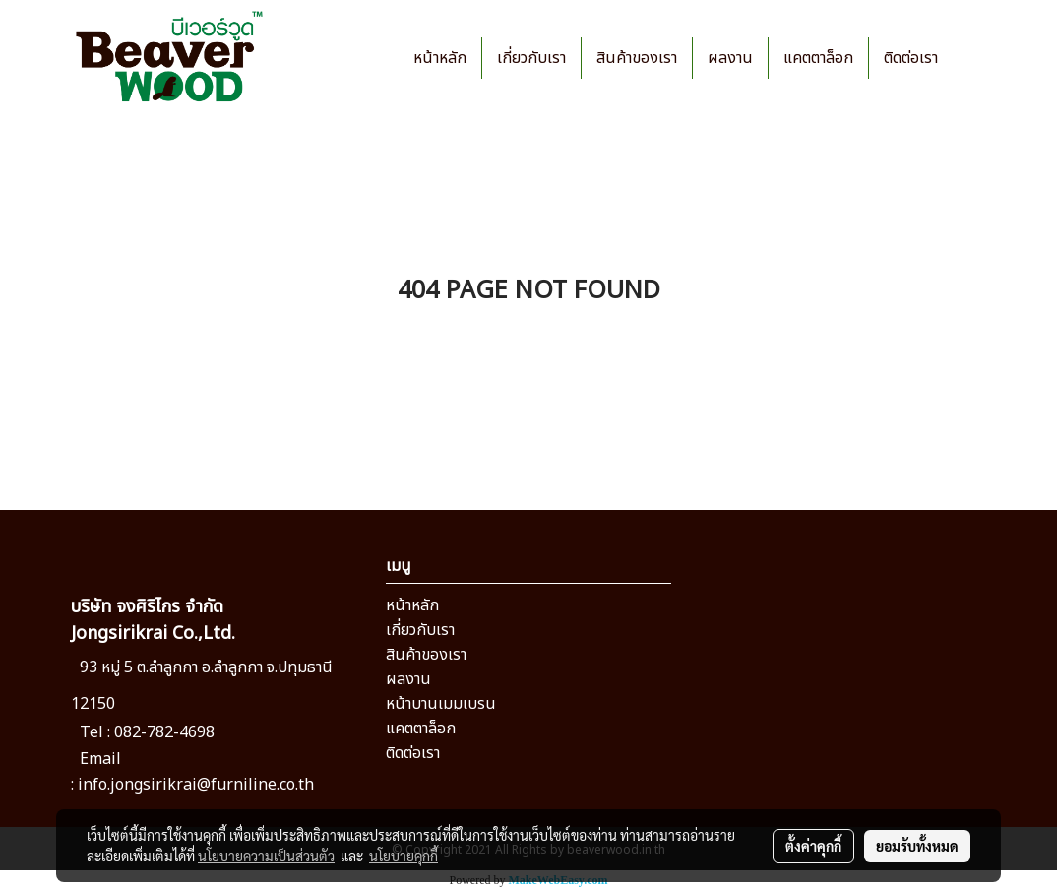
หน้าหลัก (439, 58)
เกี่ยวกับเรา (531, 58)
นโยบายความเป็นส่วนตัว (266, 855)
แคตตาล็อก (818, 58)
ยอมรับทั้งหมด (917, 846)
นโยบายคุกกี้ (403, 855)
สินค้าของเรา (636, 58)
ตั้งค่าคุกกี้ (813, 846)
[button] (970, 58)
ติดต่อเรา (911, 58)
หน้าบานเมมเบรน (441, 704)
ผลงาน (730, 58)
